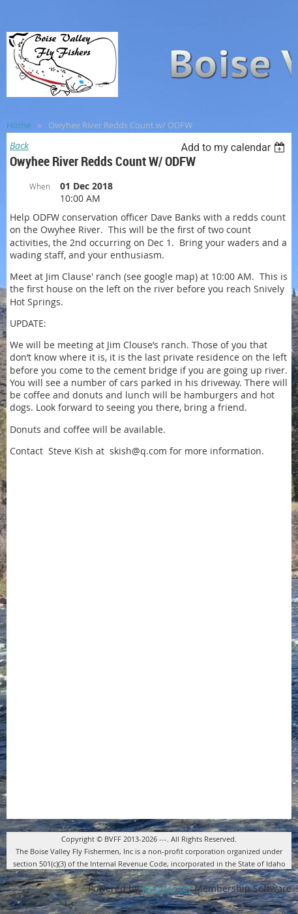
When (39, 186)
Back (19, 145)
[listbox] (234, 147)
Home (19, 125)
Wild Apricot (167, 888)
